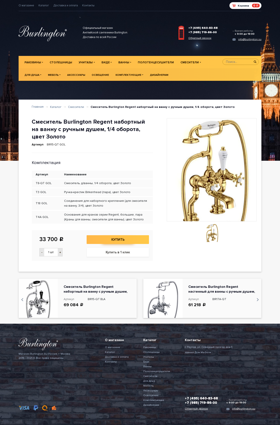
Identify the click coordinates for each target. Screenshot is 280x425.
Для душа (31, 75)
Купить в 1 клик (118, 252)
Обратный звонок (199, 38)
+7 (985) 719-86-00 (202, 32)
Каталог (43, 5)
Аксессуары (76, 75)
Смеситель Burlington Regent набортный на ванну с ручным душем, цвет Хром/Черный (96, 292)
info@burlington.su (249, 39)
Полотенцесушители (156, 62)
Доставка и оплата (65, 5)
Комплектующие (128, 75)
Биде (106, 62)
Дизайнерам (159, 75)
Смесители (189, 62)
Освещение (100, 75)
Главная (38, 107)
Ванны (123, 62)
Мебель (53, 75)
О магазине (26, 5)
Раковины (32, 62)
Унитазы (86, 62)
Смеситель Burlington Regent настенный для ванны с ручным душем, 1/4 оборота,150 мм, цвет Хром (221, 292)
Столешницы (61, 62)
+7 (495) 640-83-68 (203, 28)
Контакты (88, 5)
